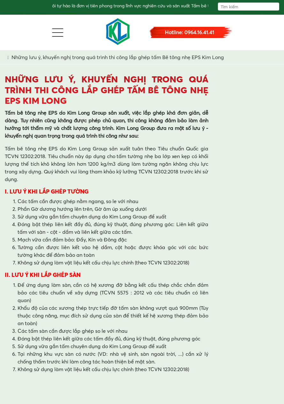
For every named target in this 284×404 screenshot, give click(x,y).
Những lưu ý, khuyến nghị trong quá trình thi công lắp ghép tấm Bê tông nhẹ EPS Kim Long (118, 57)
